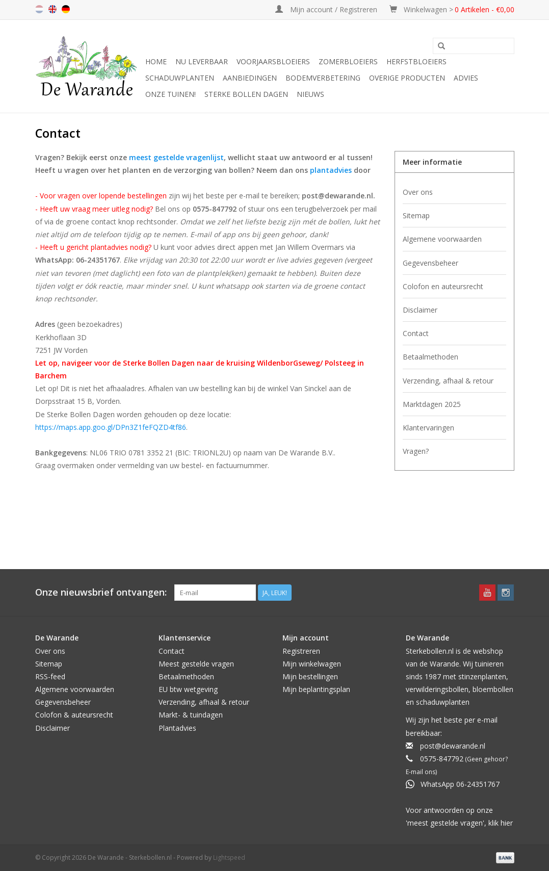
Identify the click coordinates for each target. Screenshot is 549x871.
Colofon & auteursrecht (74, 715)
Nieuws (310, 94)
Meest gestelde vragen (196, 664)
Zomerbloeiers (348, 61)
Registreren (301, 651)
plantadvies (331, 170)
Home (156, 61)
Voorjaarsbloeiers (273, 61)
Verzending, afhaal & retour (448, 381)
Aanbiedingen (250, 78)
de (66, 9)
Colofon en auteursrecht (443, 286)
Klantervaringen (428, 427)
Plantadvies (177, 728)
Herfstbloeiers (416, 61)
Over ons (418, 192)
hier (507, 823)
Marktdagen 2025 (432, 404)
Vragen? (416, 451)
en (52, 9)
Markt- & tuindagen (191, 715)
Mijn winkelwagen (311, 664)
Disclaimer (420, 310)
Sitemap (416, 215)
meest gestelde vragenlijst (176, 157)
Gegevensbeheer (430, 263)
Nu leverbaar (201, 61)
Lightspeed (229, 857)
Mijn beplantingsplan (316, 689)
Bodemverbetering (322, 78)
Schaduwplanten (179, 78)
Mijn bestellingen (310, 676)
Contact (416, 333)
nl (39, 9)
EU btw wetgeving (188, 689)
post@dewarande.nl (452, 746)
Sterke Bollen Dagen (246, 94)
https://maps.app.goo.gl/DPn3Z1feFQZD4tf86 (110, 427)
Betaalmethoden (430, 357)
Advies (466, 78)
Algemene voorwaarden (442, 239)
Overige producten (407, 78)
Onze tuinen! (170, 94)
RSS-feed (50, 676)
